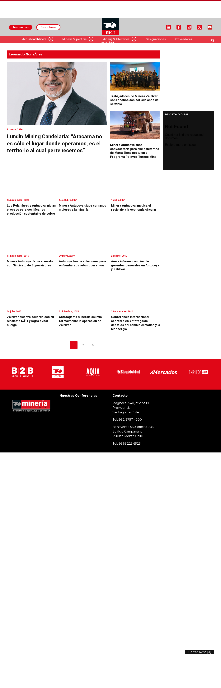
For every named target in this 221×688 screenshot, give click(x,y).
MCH (107, 43)
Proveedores (183, 39)
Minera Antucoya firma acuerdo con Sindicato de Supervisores (30, 263)
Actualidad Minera (37, 39)
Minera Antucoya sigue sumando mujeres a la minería (82, 207)
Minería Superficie (77, 39)
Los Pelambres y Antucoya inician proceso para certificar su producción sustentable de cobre (31, 209)
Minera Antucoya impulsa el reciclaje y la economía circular (133, 207)
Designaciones (156, 39)
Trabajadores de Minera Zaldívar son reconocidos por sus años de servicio (134, 100)
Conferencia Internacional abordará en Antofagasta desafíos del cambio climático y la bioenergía (135, 323)
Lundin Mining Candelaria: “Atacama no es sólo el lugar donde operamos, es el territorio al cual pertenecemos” (54, 143)
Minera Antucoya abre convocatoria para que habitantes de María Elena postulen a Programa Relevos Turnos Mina (134, 151)
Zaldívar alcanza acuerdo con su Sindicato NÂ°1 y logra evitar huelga (30, 321)
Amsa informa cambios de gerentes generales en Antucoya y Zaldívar (135, 265)
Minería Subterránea (119, 39)
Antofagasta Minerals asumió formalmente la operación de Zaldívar (80, 321)
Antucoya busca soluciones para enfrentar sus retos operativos (82, 263)
